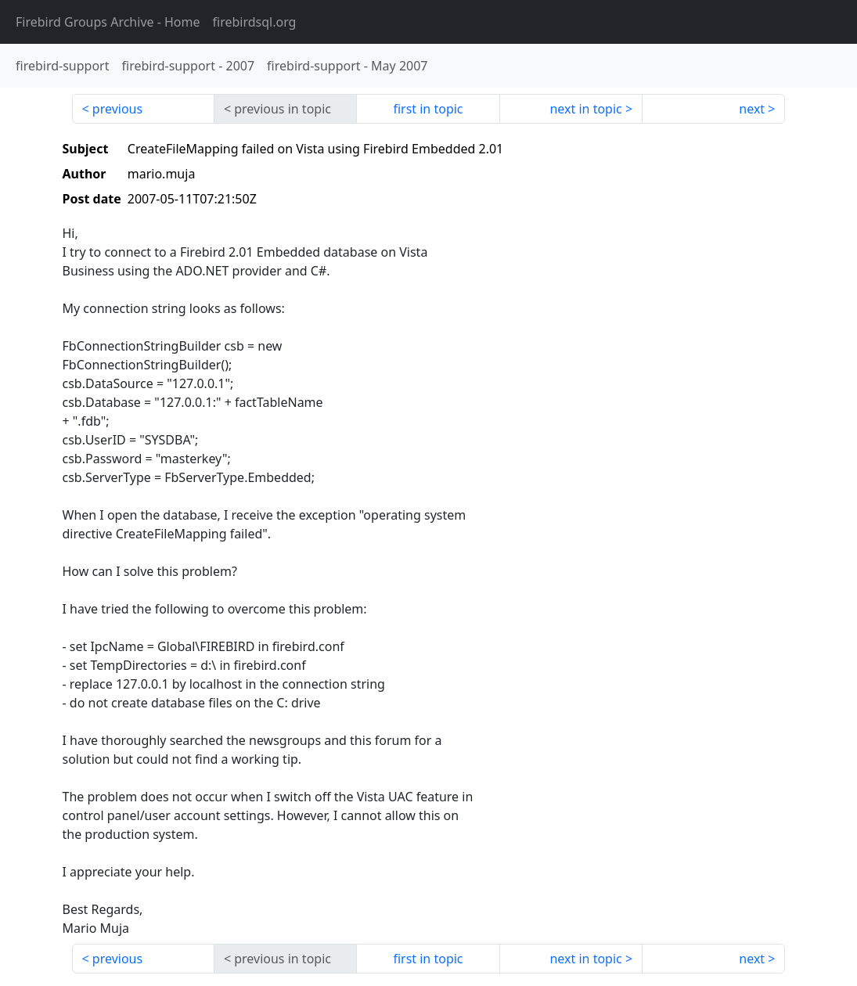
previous (117, 108)
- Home (108, 22)
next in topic (585, 108)
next (752, 108)
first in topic (428, 108)
